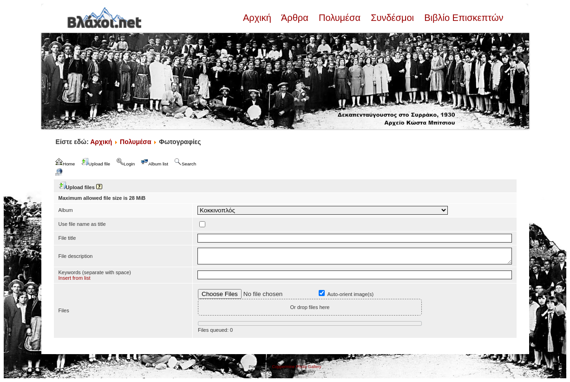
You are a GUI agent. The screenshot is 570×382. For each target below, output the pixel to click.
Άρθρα (295, 18)
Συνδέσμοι (392, 18)
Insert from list (75, 278)
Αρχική (258, 18)
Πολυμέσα (339, 18)
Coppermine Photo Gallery (296, 366)
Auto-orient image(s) (351, 294)
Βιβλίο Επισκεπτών (463, 18)
